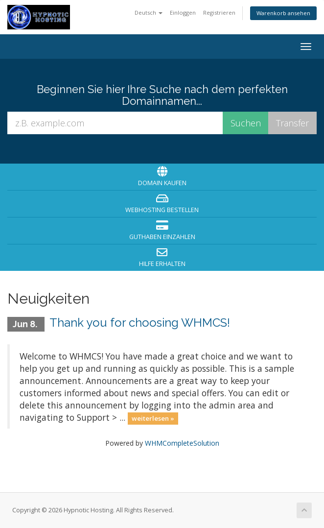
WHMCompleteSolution (182, 443)
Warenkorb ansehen (283, 13)
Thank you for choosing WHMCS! (139, 322)
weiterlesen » (153, 418)
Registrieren (219, 12)
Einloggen (183, 12)
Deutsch (148, 12)
